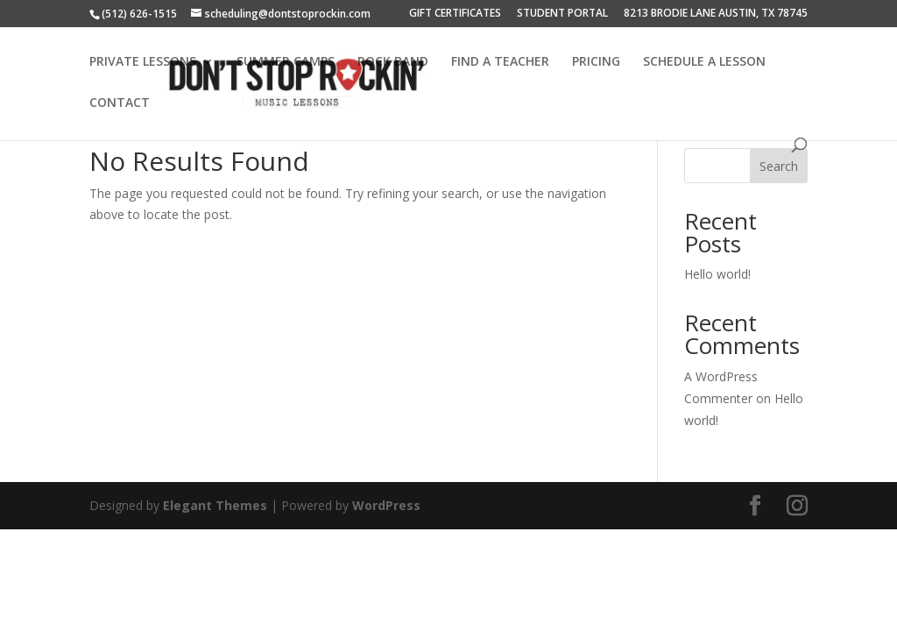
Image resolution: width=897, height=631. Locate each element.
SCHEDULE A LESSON (704, 62)
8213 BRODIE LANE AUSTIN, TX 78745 (716, 14)
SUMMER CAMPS (286, 62)
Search (778, 166)
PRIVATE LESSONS (142, 62)
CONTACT (119, 103)
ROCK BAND (392, 62)
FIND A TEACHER (500, 62)
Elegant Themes (215, 505)
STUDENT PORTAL (562, 14)
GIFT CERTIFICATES (455, 14)
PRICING (596, 62)
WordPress (386, 505)
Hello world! (717, 274)
